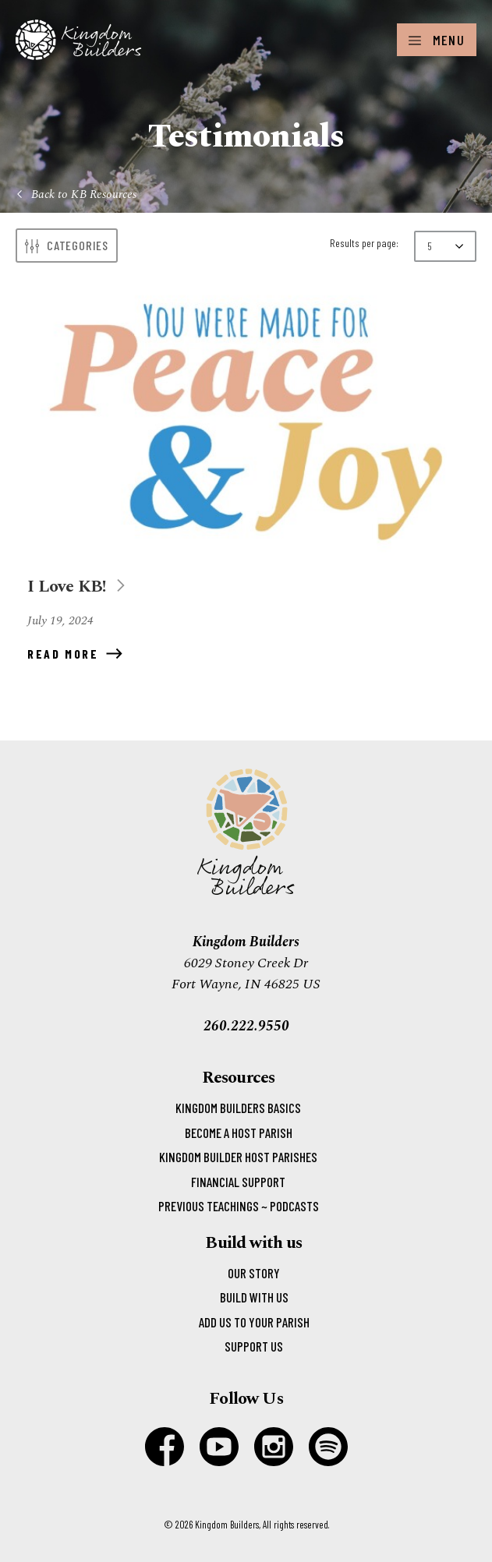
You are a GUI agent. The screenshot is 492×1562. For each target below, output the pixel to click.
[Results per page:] (445, 246)
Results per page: (364, 242)
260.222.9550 (246, 1026)
